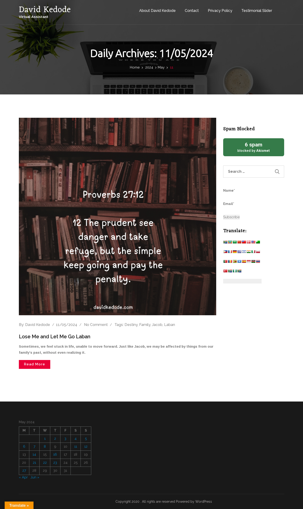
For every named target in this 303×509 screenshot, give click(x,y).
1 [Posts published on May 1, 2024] (45, 438)
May (161, 67)
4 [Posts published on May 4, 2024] (75, 438)
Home (135, 67)
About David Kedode (153, 9)
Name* (244, 193)
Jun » (34, 477)
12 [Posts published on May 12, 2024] (86, 446)
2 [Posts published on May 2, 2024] (55, 438)
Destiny (131, 324)
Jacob (157, 324)
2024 (149, 67)
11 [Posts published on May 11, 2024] (75, 446)
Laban (169, 324)
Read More (34, 364)
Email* (244, 206)
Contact (187, 9)
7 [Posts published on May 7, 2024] (34, 446)
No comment (96, 324)
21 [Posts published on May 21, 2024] (34, 462)
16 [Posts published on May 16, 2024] (55, 454)
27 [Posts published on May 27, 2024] (24, 470)
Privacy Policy (215, 9)
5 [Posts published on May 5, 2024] (86, 438)
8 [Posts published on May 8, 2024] (45, 446)
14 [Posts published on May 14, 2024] (34, 454)
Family (144, 324)
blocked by (254, 147)
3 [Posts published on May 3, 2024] (65, 438)
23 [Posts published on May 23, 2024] (55, 462)
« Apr (23, 477)
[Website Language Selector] (242, 281)
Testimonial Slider (252, 9)
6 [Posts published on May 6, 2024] (24, 446)
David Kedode (37, 324)
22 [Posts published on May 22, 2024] (45, 462)
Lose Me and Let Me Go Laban (56, 336)
